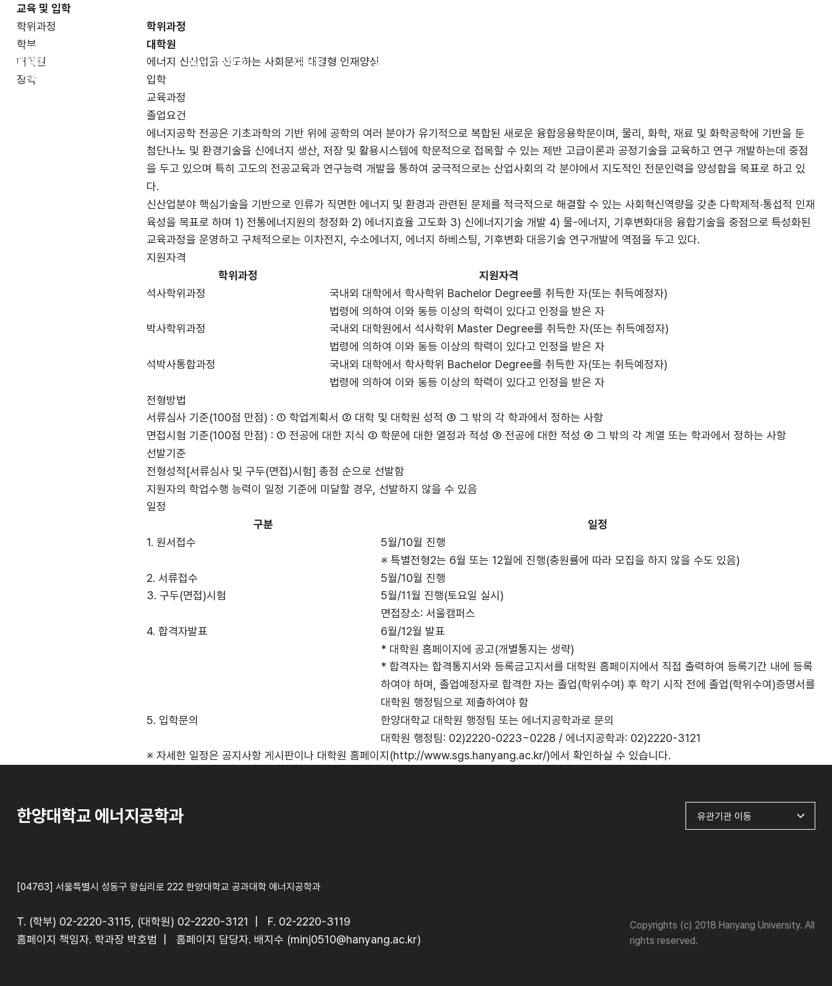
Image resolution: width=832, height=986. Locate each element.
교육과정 (166, 97)
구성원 (309, 62)
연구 (493, 62)
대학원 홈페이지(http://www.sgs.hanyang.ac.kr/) (433, 755)
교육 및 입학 (401, 62)
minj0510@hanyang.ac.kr (354, 939)
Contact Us (769, 62)
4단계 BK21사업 (585, 62)
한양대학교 (714, 17)
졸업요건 (166, 115)
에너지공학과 (217, 62)
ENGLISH (787, 17)
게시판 (677, 62)
